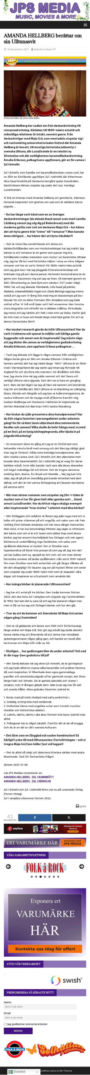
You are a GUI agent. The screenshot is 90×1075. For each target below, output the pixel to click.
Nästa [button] (81, 867)
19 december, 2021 (18, 49)
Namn (7, 1002)
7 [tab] (58, 877)
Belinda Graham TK (45, 49)
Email (7, 1013)
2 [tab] (36, 877)
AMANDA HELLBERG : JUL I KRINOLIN (27, 781)
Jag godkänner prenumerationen (25, 1024)
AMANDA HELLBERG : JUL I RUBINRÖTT (29, 777)
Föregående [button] (9, 867)
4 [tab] (45, 877)
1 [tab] (32, 877)
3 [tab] (41, 877)
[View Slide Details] (45, 868)
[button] (84, 24)
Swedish (17, 1072)
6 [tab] (54, 877)
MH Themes (65, 1071)
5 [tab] (49, 877)
